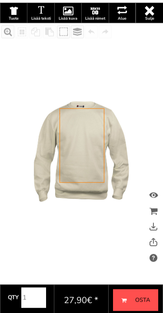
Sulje (149, 34)
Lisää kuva (68, 34)
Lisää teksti (41, 34)
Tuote (14, 34)
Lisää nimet (95, 34)
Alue (122, 34)
